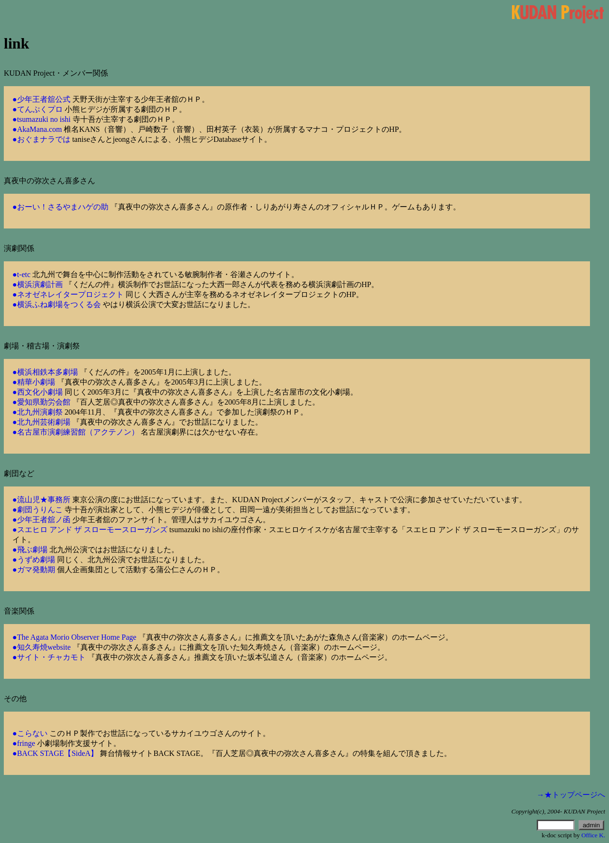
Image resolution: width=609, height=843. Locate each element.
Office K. (593, 835)
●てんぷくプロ (37, 109)
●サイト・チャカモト (49, 657)
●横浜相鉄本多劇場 (45, 372)
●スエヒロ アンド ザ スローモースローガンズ (89, 530)
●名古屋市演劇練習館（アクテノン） (75, 432)
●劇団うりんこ (37, 510)
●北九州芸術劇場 (41, 422)
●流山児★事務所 (41, 500)
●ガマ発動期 (33, 569)
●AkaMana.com (37, 129)
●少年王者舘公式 (41, 99)
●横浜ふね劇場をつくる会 (56, 304)
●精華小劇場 (33, 382)
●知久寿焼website (41, 647)
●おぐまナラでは (41, 139)
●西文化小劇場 (37, 392)
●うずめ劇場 (33, 559)
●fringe (23, 743)
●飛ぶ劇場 (30, 549)
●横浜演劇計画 (37, 284)
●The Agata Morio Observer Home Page (74, 637)
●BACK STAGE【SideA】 (55, 753)
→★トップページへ (571, 795)
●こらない (30, 733)
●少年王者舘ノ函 (41, 520)
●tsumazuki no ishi (41, 119)
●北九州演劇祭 (37, 412)
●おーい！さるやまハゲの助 (60, 207)
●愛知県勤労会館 (41, 402)
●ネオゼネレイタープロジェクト (68, 294)
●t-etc (21, 274)
